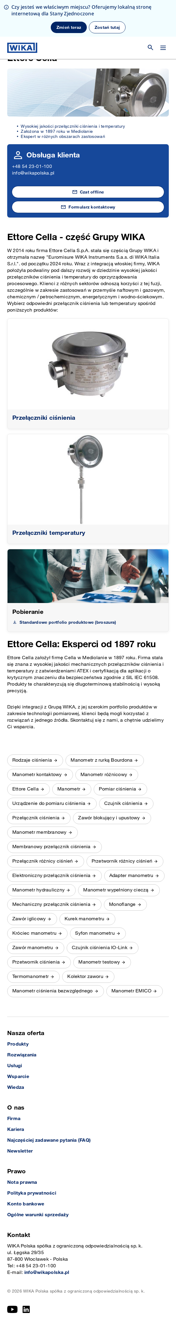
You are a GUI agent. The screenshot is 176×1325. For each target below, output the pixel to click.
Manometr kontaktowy (37, 775)
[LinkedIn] (26, 1309)
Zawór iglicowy (29, 919)
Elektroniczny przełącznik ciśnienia (51, 876)
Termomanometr (30, 976)
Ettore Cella (25, 789)
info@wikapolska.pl (33, 173)
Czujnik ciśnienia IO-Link (99, 948)
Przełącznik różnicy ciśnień (42, 861)
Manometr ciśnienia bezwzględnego (52, 991)
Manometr (68, 789)
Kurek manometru (85, 919)
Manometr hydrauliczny (38, 890)
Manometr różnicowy (103, 775)
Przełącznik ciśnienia (35, 818)
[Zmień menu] (163, 11)
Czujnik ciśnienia (123, 803)
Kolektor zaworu (85, 976)
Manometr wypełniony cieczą (115, 890)
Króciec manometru (34, 933)
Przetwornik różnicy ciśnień (122, 861)
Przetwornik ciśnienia (36, 962)
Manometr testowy (99, 962)
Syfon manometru (95, 933)
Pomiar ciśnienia (117, 789)
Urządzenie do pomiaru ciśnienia (48, 803)
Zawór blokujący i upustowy (109, 818)
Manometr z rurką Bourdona (101, 760)
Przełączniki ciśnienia (43, 418)
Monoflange (122, 904)
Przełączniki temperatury (48, 533)
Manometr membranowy (39, 832)
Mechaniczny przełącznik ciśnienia (51, 904)
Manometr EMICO (131, 991)
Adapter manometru (131, 876)
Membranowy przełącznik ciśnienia (51, 847)
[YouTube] (12, 1309)
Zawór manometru (32, 948)
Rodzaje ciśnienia (32, 760)
